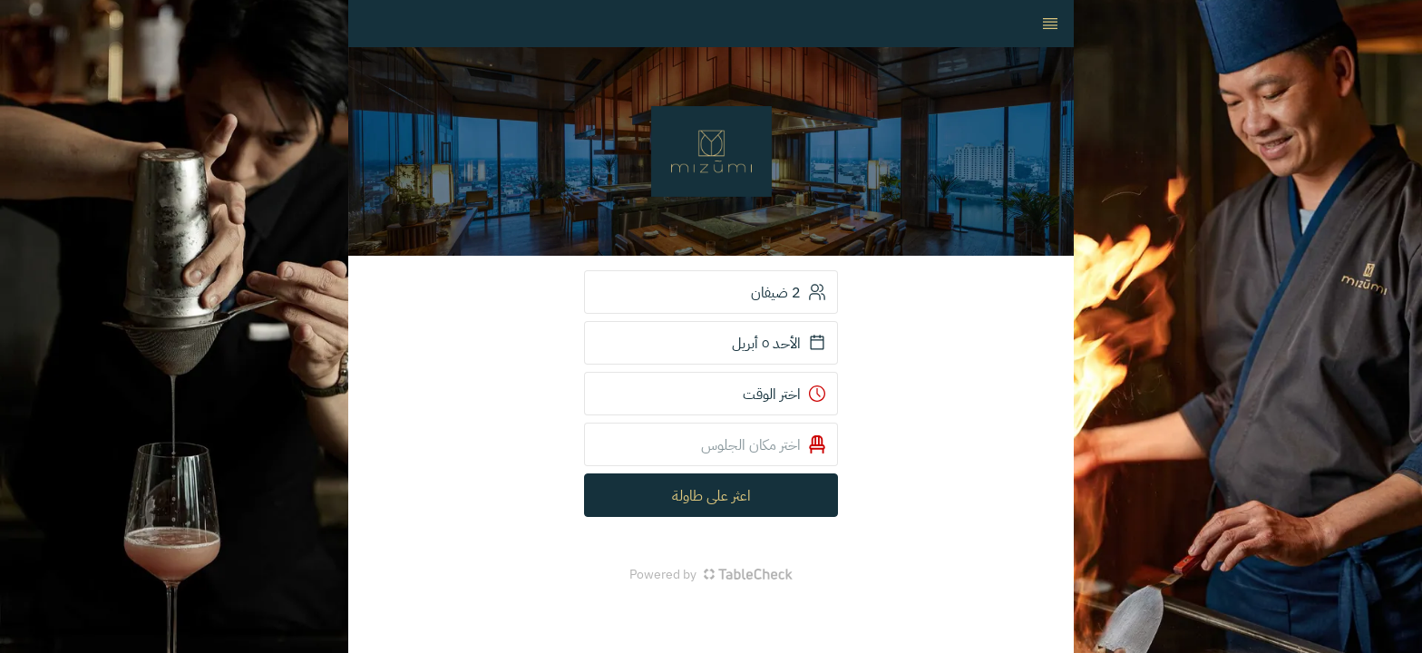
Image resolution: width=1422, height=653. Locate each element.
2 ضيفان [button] (788, 292)
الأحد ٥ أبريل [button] (779, 343)
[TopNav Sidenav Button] (1050, 23)
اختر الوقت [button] (784, 394)
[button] (711, 444)
